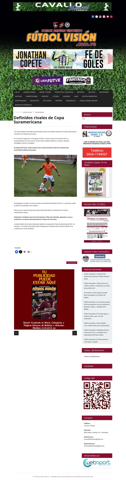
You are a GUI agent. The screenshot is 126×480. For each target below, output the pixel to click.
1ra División (72, 262)
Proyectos (34, 100)
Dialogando (104, 92)
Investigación (20, 100)
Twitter (96, 16)
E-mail (108, 16)
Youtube (100, 16)
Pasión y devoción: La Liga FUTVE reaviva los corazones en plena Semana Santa (96, 276)
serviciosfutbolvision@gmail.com (94, 446)
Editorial (81, 92)
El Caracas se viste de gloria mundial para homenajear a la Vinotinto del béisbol (95, 295)
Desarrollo (71, 100)
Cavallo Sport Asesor (88, 100)
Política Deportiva (89, 96)
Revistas (92, 92)
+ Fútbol (55, 96)
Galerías (66, 96)
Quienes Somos (29, 92)
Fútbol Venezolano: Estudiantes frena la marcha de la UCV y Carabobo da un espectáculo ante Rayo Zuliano (96, 332)
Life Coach (47, 100)
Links (76, 96)
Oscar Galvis (39, 112)
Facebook (92, 16)
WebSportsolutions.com (84, 476)
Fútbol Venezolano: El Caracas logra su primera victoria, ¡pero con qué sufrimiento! (96, 316)
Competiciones (32, 96)
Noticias (18, 96)
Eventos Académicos (23, 105)
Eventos (45, 96)
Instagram (104, 16)
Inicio (17, 92)
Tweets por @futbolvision (92, 356)
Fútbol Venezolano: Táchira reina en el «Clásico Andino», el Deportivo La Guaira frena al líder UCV (97, 286)
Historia (58, 100)
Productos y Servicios (64, 92)
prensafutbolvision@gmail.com (93, 439)
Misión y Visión (45, 92)
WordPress (68, 476)
